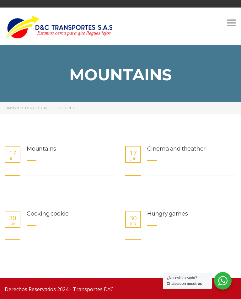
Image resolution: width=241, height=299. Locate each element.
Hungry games (167, 214)
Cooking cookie (48, 214)
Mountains (41, 149)
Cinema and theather (176, 149)
